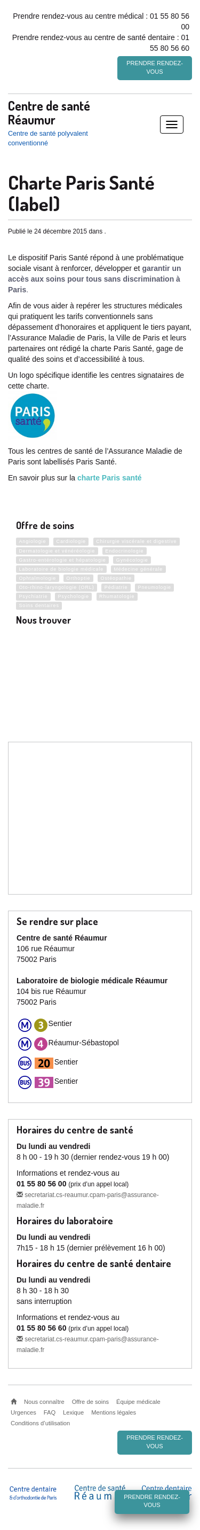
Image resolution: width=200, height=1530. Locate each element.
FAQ (49, 1412)
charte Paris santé (109, 477)
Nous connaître (44, 1402)
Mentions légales (113, 1412)
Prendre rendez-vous (154, 67)
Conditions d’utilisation (40, 1423)
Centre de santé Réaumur (49, 112)
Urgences (23, 1412)
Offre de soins (90, 1402)
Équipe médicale (138, 1402)
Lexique (73, 1412)
